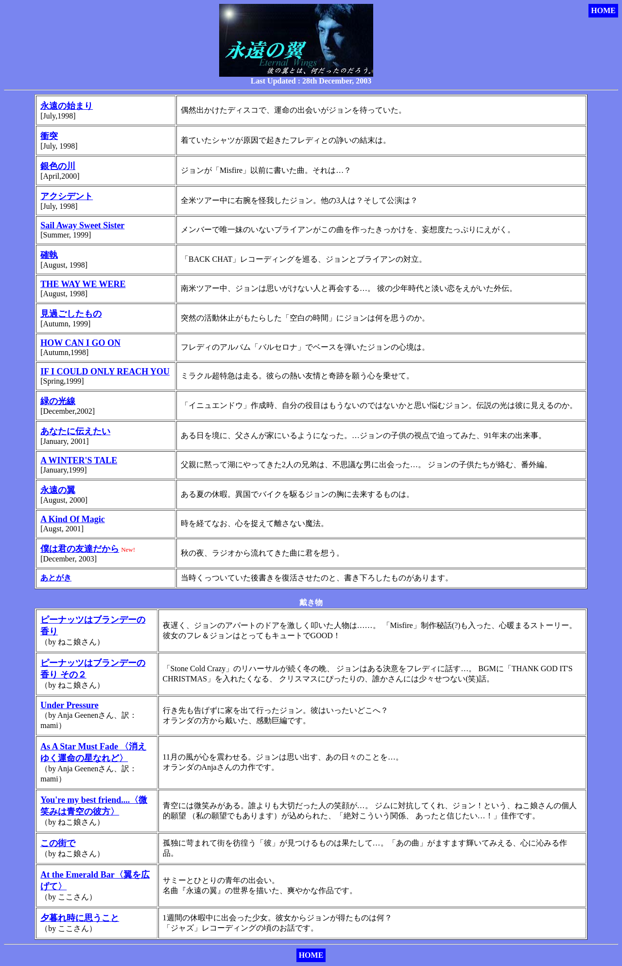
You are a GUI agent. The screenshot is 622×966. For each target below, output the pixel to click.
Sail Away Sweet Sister (82, 225)
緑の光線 (57, 401)
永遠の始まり (66, 106)
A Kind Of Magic (72, 519)
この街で (57, 843)
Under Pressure (69, 705)
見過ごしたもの (71, 314)
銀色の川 (57, 166)
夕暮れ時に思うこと (79, 918)
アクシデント (66, 196)
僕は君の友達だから (79, 549)
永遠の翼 (57, 490)
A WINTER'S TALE (78, 460)
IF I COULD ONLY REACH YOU (105, 371)
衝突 (49, 136)
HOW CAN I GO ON (80, 343)
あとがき (55, 578)
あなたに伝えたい (75, 431)
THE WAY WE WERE (82, 284)
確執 (49, 255)
